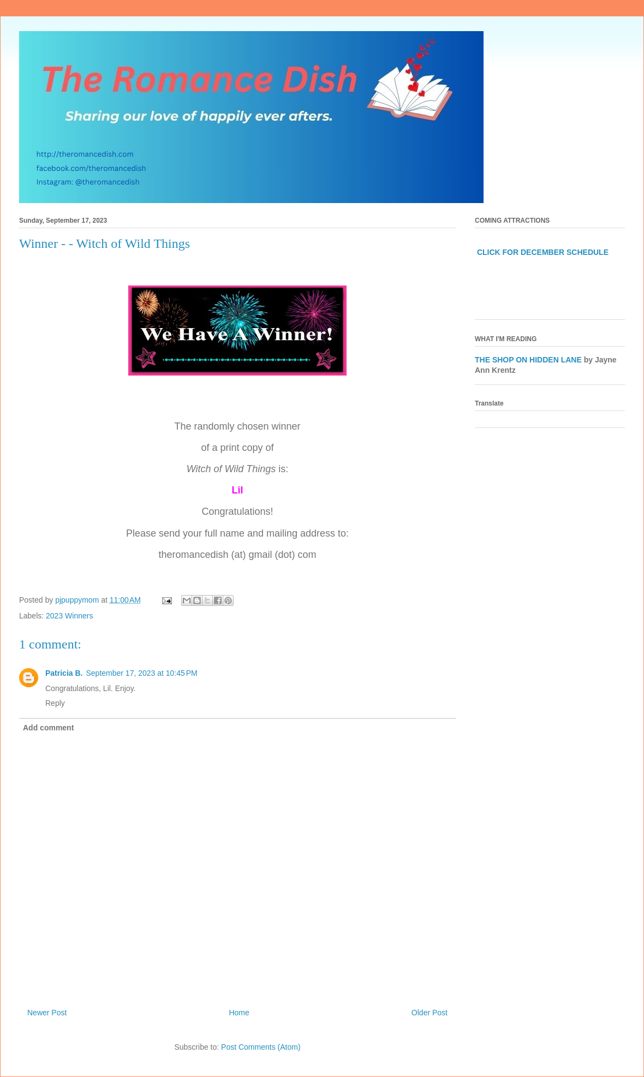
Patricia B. (63, 673)
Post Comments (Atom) (260, 1047)
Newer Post (47, 1012)
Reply (55, 703)
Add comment (48, 727)
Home (239, 1012)
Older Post (430, 1012)
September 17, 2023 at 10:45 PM (141, 673)
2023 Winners (69, 615)
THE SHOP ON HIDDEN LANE (528, 359)
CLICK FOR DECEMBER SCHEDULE (543, 252)
